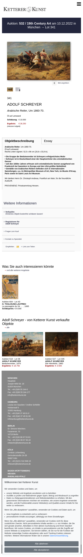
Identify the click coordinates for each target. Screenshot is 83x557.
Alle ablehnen (41, 544)
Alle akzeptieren (41, 550)
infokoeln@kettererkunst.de (19, 464)
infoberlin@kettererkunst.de (19, 443)
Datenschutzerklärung (59, 536)
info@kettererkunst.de (17, 395)
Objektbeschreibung (19, 141)
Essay (48, 141)
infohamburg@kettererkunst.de (21, 419)
